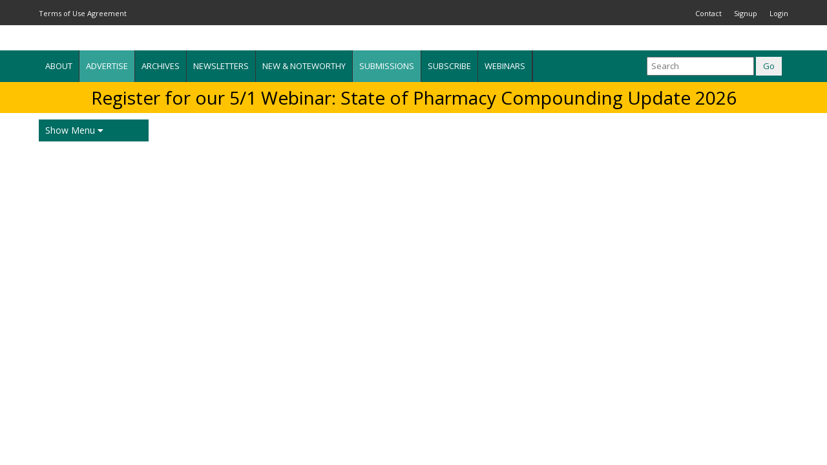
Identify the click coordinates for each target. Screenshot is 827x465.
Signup (745, 13)
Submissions (386, 66)
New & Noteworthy (304, 66)
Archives (160, 66)
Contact (708, 13)
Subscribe (449, 66)
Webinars (505, 66)
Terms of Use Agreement (83, 13)
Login (778, 13)
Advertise (107, 66)
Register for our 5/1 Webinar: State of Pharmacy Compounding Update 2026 (414, 97)
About (58, 66)
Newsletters (221, 66)
